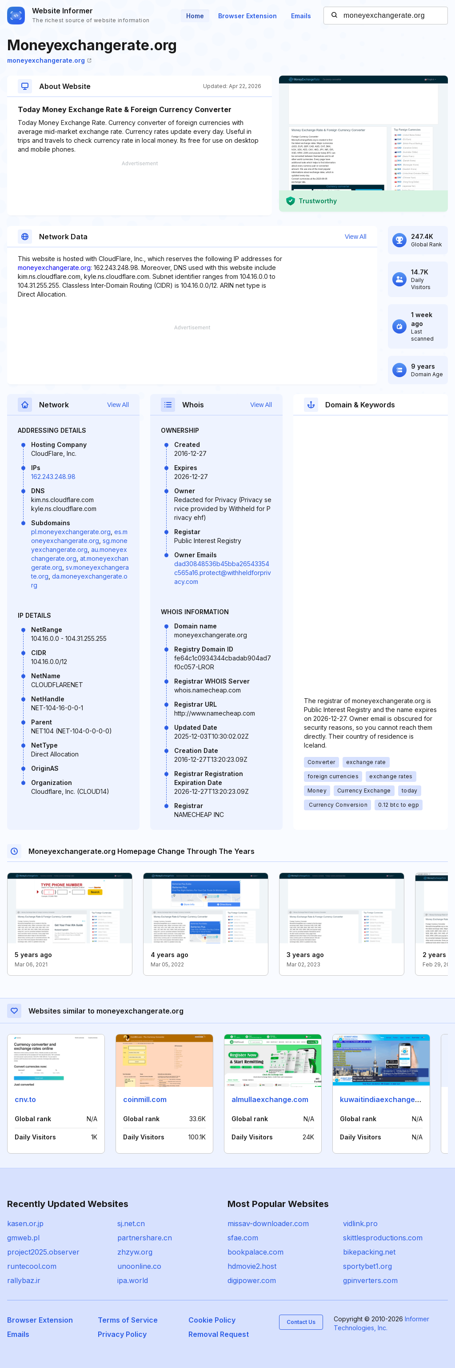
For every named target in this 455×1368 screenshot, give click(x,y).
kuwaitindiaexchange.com (386, 1099)
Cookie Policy (211, 1320)
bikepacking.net (369, 1251)
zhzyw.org (134, 1251)
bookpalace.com (255, 1251)
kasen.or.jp (25, 1223)
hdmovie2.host (252, 1266)
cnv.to (25, 1099)
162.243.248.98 (53, 476)
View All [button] (356, 236)
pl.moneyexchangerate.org (71, 531)
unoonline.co (139, 1266)
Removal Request (218, 1334)
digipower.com (252, 1280)
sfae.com (243, 1237)
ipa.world (132, 1280)
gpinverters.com (370, 1280)
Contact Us (301, 1322)
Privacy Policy (122, 1334)
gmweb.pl (23, 1237)
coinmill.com (145, 1099)
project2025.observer (43, 1251)
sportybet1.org (367, 1266)
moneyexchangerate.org (49, 60)
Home (195, 16)
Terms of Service (128, 1320)
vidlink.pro (360, 1223)
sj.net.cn (131, 1223)
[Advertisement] (139, 188)
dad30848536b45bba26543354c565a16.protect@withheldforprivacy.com (222, 572)
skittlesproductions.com (383, 1237)
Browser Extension (247, 16)
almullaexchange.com (269, 1099)
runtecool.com (31, 1266)
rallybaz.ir (23, 1280)
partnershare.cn (144, 1237)
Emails (301, 16)
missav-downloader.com (268, 1223)
